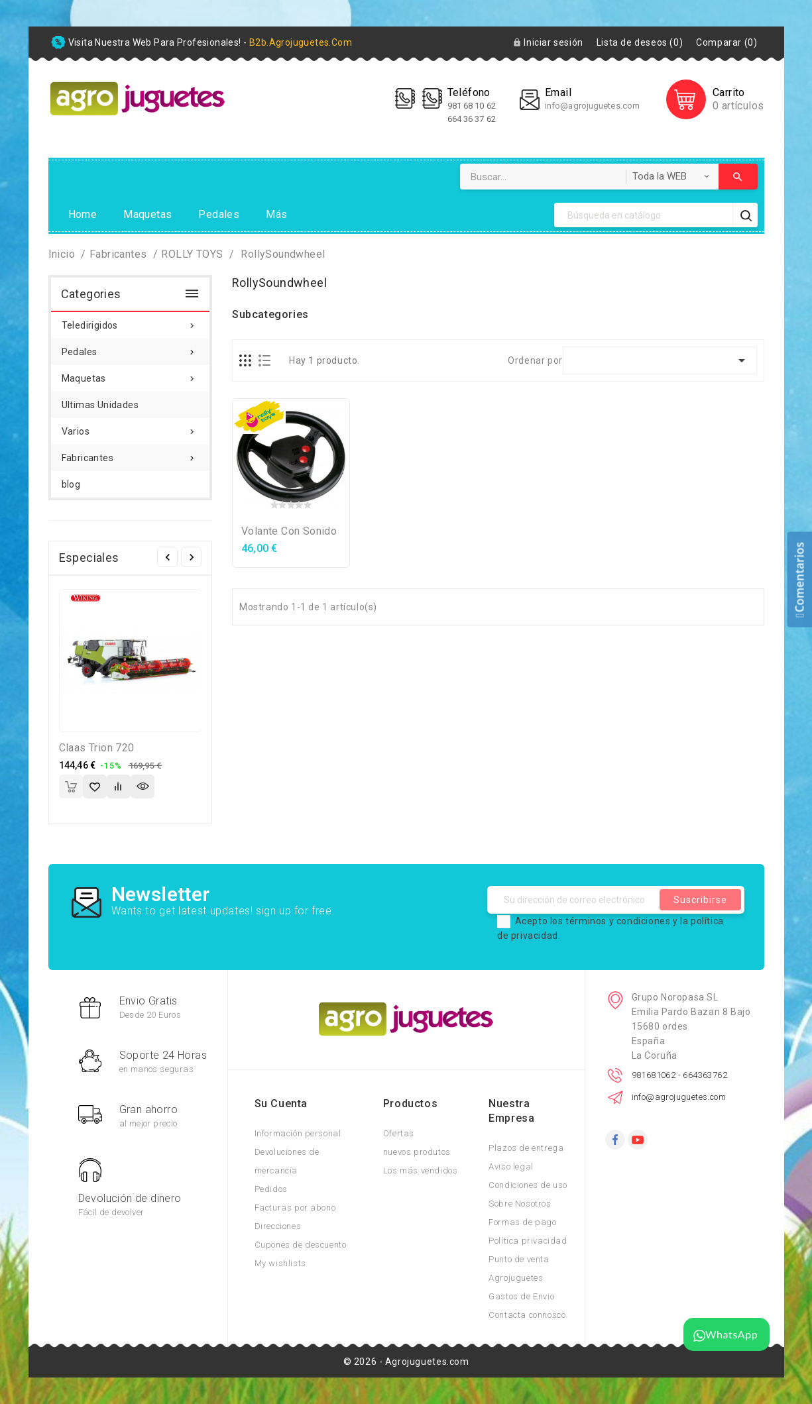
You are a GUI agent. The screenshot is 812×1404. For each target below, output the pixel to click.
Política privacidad (528, 1241)
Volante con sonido (289, 531)
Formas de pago (522, 1222)
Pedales (218, 214)
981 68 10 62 (472, 106)
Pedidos (271, 1189)
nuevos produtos (417, 1152)
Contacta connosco (527, 1315)
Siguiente (191, 557)
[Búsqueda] (643, 215)
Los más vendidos (420, 1170)
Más (276, 214)
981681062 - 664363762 (679, 1075)
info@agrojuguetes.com (592, 106)
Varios (131, 427)
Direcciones (278, 1226)
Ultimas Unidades (100, 405)
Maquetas (147, 214)
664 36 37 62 (471, 119)
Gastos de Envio (521, 1296)
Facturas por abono (295, 1208)
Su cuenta (281, 1103)
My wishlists (280, 1263)
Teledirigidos (131, 321)
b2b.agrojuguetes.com (300, 42)
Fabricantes (131, 454)
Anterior (167, 557)
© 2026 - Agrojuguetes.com (406, 1361)
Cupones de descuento (301, 1245)
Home (82, 214)
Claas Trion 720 (97, 747)
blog (71, 484)
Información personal (298, 1133)
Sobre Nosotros (520, 1204)
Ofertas (398, 1133)
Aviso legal (511, 1166)
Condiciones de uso (528, 1185)
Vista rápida (142, 786)
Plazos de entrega (526, 1148)
